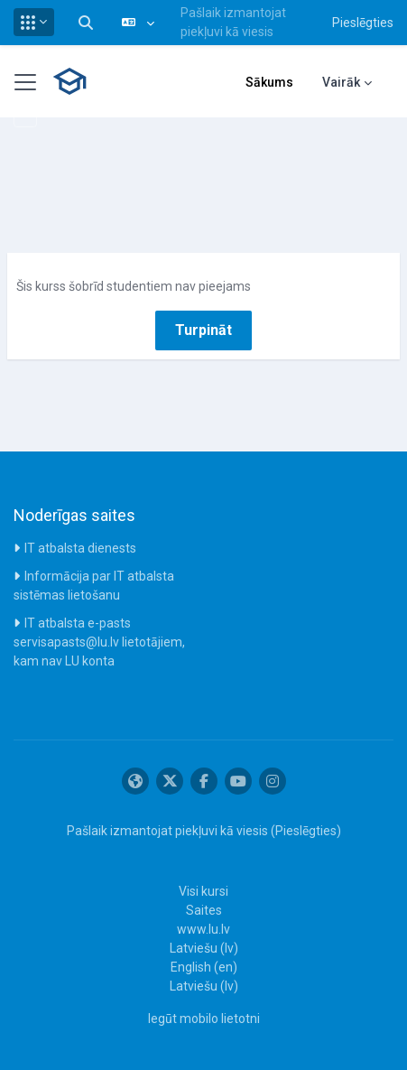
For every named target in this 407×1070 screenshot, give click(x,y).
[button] (34, 22)
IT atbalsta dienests (80, 548)
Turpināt (203, 330)
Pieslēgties (362, 22)
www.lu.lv (203, 929)
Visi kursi (203, 891)
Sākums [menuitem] (269, 82)
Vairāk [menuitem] (341, 82)
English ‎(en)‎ (204, 967)
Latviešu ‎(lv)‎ (204, 948)
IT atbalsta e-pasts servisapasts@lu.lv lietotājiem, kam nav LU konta (99, 642)
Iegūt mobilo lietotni (204, 1018)
